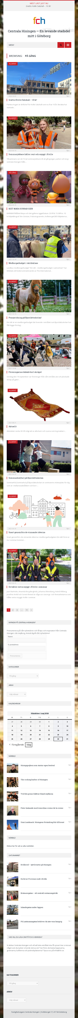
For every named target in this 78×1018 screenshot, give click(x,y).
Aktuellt (13, 426)
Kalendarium (14, 703)
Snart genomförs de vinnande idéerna (27, 532)
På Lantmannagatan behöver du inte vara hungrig (41, 921)
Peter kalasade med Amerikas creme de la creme (42, 808)
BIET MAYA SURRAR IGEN (21, 208)
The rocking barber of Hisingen (34, 779)
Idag (29, 744)
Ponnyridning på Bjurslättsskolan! (25, 317)
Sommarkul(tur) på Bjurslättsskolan (26, 478)
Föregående (16, 745)
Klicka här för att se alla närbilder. (20, 846)
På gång (12, 173)
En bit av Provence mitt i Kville (34, 879)
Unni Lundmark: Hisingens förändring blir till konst (42, 822)
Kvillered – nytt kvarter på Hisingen (36, 864)
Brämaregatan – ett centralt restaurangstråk (39, 893)
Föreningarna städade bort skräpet (25, 372)
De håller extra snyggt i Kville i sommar (28, 587)
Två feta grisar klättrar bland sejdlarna (37, 794)
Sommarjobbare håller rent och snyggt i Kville (31, 154)
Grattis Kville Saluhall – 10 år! (38, 6)
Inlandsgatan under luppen (32, 907)
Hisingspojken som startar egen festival (38, 765)
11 (27, 610)
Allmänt (12, 64)
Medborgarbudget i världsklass (23, 263)
